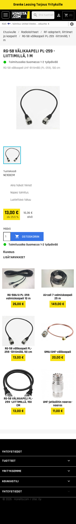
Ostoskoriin (27, 236)
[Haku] (43, 15)
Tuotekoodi (9, 171)
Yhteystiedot (12, 452)
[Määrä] (7, 236)
